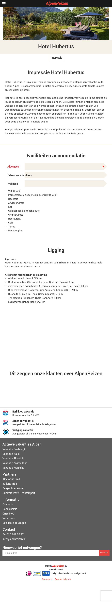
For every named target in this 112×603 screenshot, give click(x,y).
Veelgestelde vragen (14, 522)
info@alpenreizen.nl (14, 539)
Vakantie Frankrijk (13, 467)
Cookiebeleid (9, 509)
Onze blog (8, 513)
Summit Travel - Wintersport (18, 493)
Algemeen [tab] (55, 166)
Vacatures (8, 518)
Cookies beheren (63, 579)
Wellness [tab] (12, 183)
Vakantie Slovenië (12, 458)
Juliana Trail (9, 483)
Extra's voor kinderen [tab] (19, 175)
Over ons (7, 504)
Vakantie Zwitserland (14, 463)
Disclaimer (47, 579)
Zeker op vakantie (22, 420)
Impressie (56, 57)
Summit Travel (56, 569)
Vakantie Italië (10, 453)
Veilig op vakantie (22, 430)
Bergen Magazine (12, 488)
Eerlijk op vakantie (23, 411)
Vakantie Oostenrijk (13, 449)
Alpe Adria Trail (11, 479)
